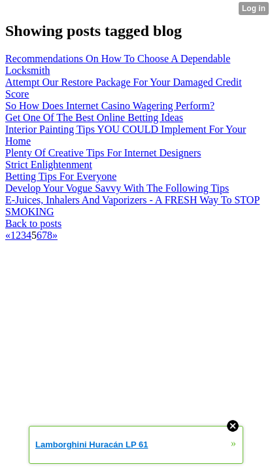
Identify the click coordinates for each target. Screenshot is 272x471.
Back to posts (33, 223)
